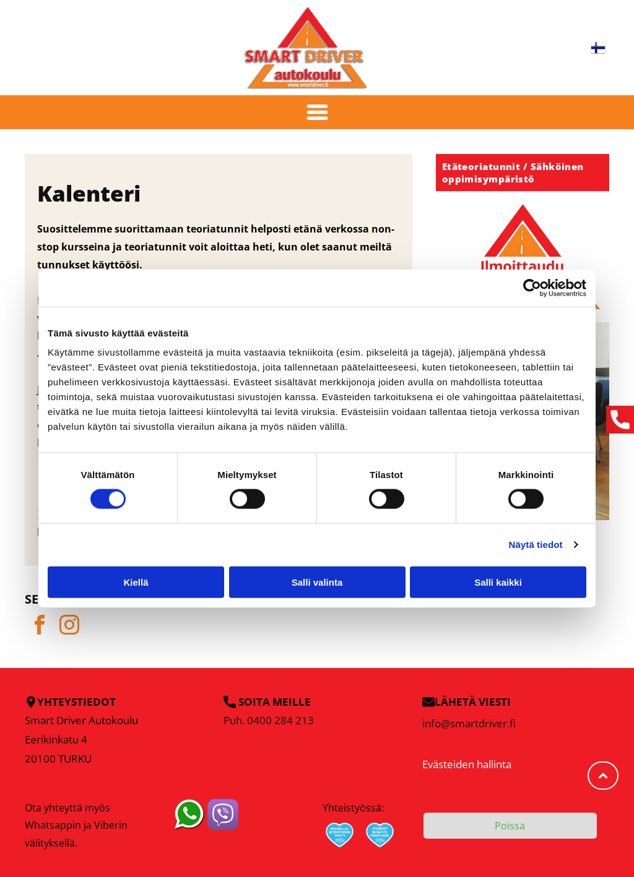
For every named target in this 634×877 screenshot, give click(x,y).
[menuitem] (522, 173)
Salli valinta (317, 581)
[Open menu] (317, 112)
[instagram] (69, 626)
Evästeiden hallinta (466, 764)
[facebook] (39, 626)
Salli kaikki (498, 581)
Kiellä (135, 581)
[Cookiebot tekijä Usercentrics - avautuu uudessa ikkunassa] (532, 288)
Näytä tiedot (536, 544)
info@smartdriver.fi (469, 723)
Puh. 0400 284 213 (269, 720)
